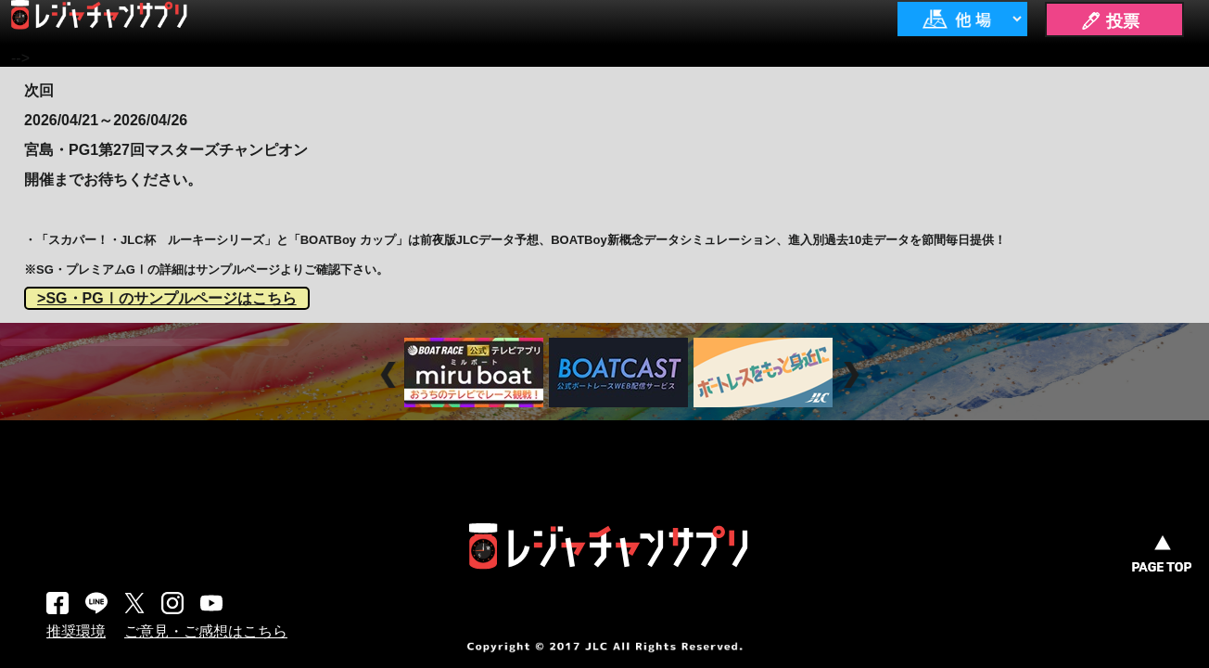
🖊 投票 (1109, 21)
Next (853, 374)
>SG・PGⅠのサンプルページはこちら (167, 298)
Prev (390, 374)
